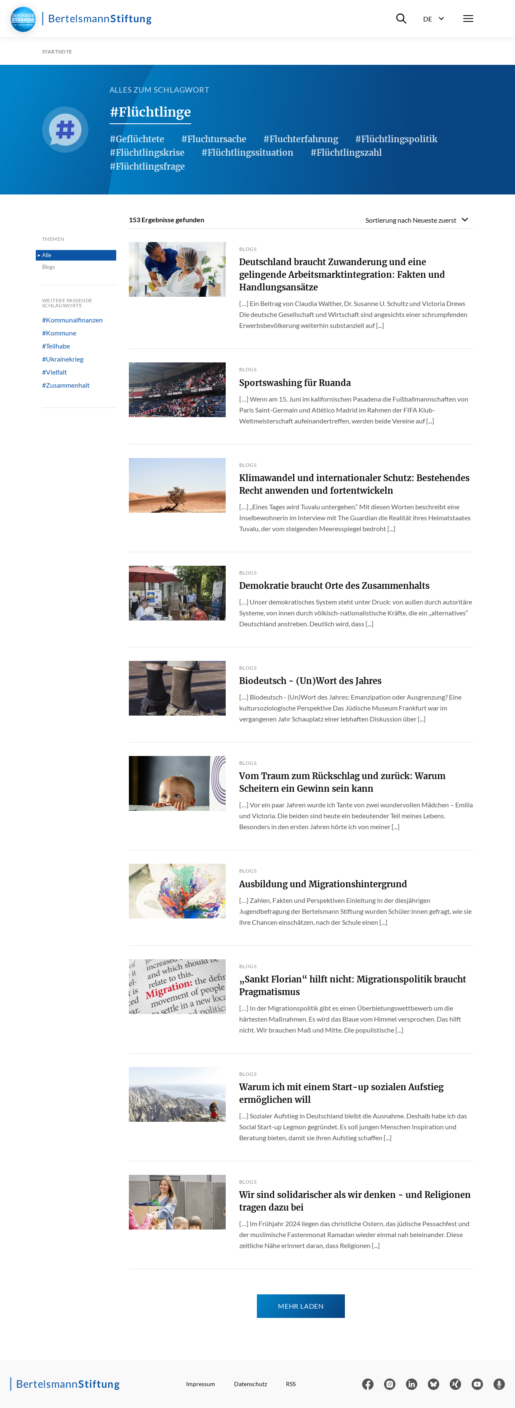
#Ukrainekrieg (62, 359)
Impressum (200, 1383)
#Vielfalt (54, 372)
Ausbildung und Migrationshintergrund (323, 884)
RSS (291, 1383)
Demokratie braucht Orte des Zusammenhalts (334, 585)
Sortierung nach (411, 220)
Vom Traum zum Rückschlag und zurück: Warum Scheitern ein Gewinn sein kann (342, 782)
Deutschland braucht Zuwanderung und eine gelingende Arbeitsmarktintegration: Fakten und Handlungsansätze (342, 275)
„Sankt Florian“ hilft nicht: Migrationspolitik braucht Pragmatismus (352, 985)
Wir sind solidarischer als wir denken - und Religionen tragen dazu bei (355, 1201)
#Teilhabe (56, 346)
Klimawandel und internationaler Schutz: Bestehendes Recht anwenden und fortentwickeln (354, 484)
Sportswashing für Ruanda (295, 383)
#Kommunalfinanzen (72, 320)
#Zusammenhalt (66, 385)
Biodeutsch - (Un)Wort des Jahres (310, 681)
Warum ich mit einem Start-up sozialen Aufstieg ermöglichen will (341, 1093)
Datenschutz (250, 1383)
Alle (46, 255)
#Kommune (59, 333)
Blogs (48, 267)
